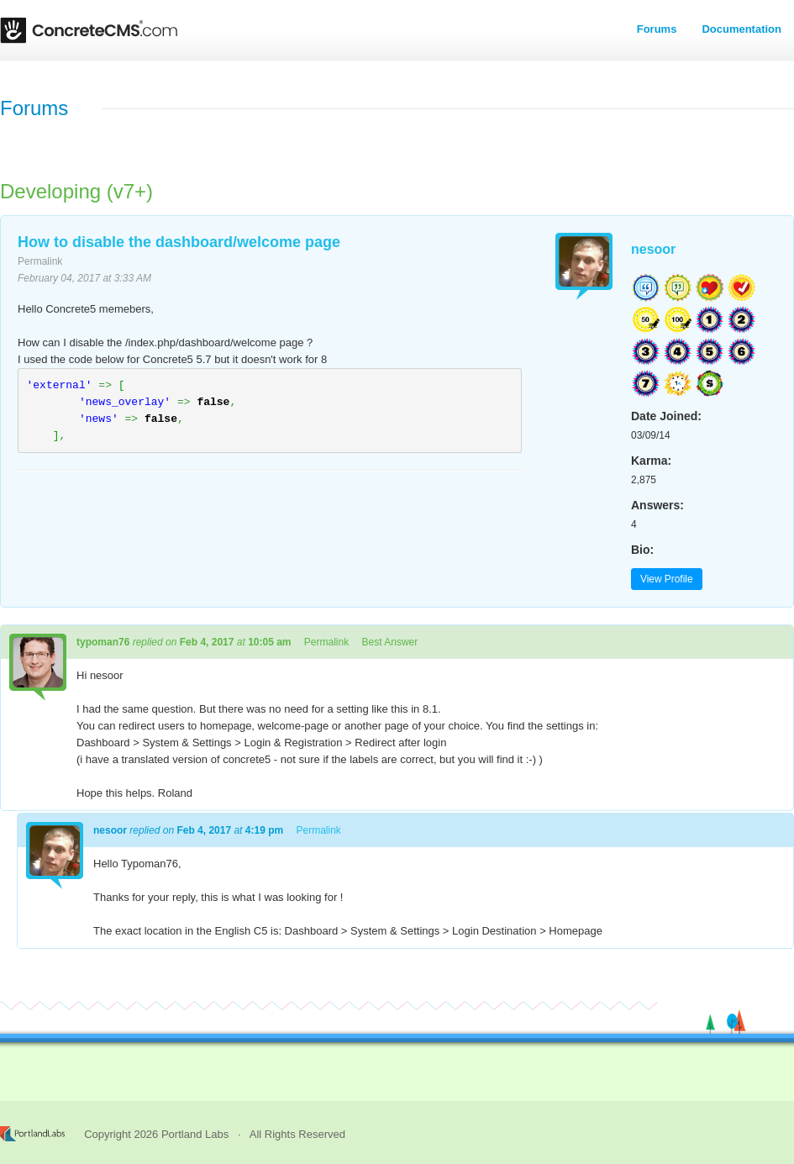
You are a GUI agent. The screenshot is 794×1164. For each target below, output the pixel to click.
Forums (657, 29)
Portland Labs (195, 1134)
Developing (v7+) (76, 191)
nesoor (653, 249)
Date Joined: (666, 416)
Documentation (741, 29)
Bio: (642, 549)
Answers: (657, 505)
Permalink (40, 261)
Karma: (651, 460)
